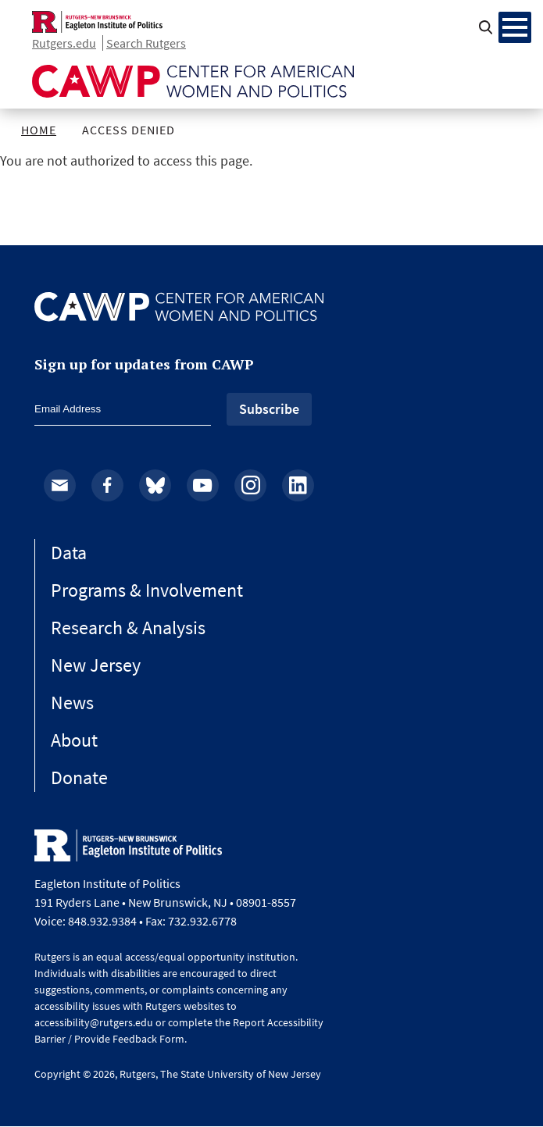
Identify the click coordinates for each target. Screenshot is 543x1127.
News (72, 702)
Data (69, 552)
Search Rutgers (146, 43)
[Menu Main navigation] (514, 27)
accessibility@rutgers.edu (93, 1022)
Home (38, 129)
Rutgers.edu (64, 43)
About (74, 740)
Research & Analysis (128, 627)
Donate (79, 777)
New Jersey (96, 665)
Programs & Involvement (147, 590)
